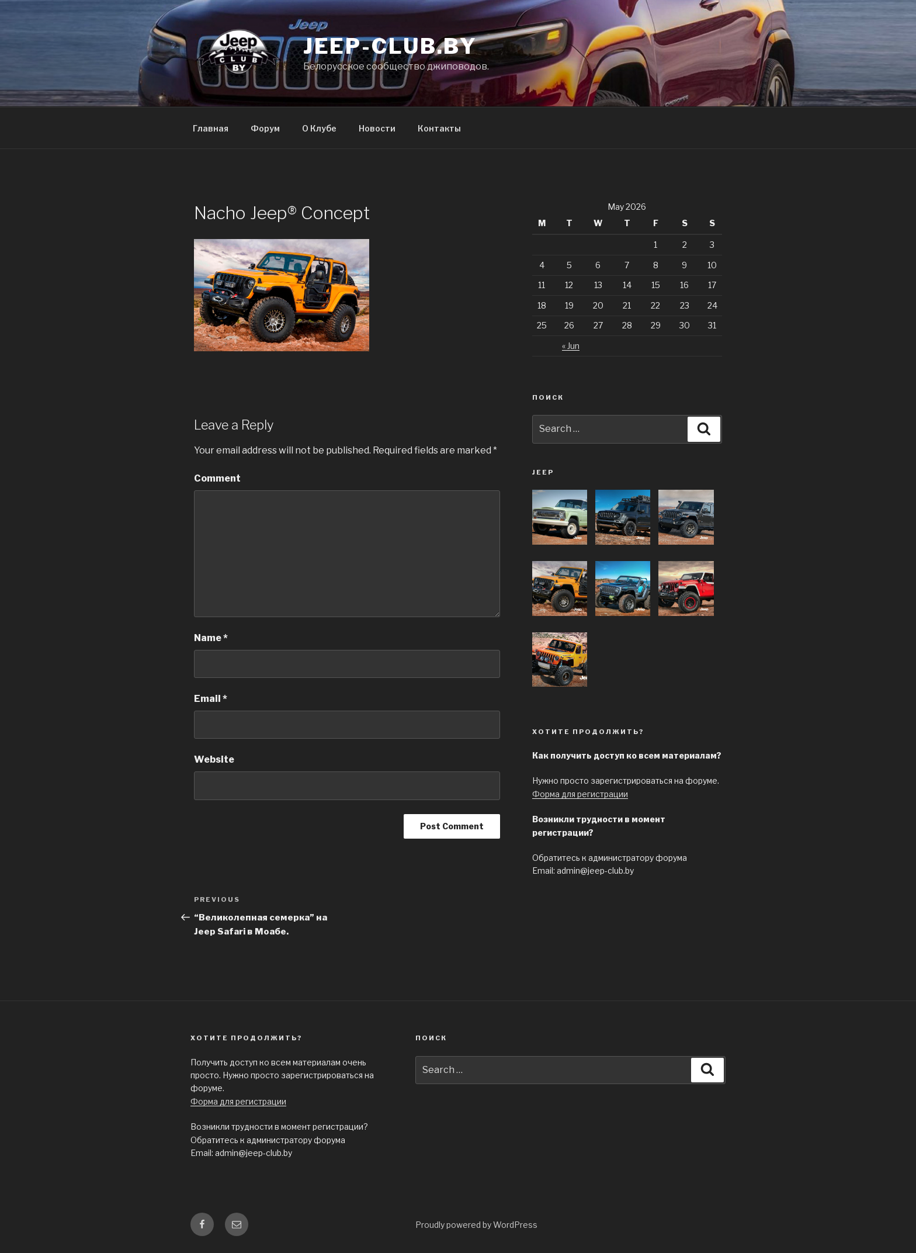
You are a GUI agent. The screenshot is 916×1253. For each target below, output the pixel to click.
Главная (210, 128)
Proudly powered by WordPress (476, 1225)
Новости (377, 128)
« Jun (571, 346)
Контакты (439, 128)
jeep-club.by (390, 46)
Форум (265, 128)
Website (214, 759)
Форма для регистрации (580, 794)
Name (211, 637)
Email (210, 698)
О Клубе (319, 128)
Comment (217, 478)
